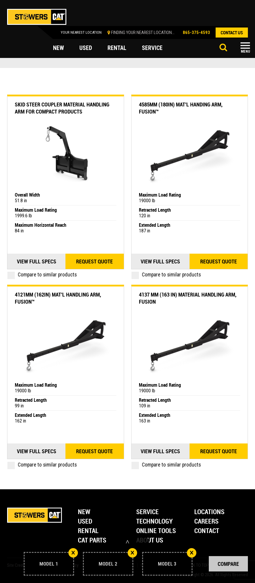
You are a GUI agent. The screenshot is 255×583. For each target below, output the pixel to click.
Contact (206, 531)
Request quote (94, 261)
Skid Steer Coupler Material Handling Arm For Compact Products (62, 108)
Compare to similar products (42, 275)
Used (85, 521)
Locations (209, 512)
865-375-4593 (196, 32)
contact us (232, 32)
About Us (149, 540)
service (152, 47)
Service (147, 512)
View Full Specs (36, 261)
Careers (206, 521)
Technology (154, 521)
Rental (88, 531)
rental (117, 47)
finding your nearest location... (142, 32)
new (58, 47)
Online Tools (156, 531)
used (85, 47)
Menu (245, 51)
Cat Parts (92, 540)
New (84, 512)
